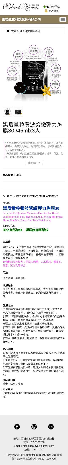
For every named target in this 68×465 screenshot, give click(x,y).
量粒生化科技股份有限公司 (21, 19)
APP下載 (51, 6)
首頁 (13, 31)
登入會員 (51, 10)
